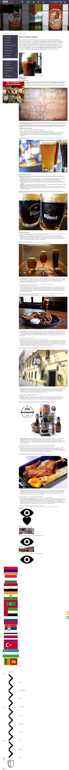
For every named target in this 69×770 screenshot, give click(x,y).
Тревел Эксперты (8, 70)
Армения (20, 574)
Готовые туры (20, 715)
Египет (20, 591)
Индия (20, 599)
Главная (4, 33)
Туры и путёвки (8, 62)
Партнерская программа (22, 690)
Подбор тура (7, 65)
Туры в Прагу (7, 40)
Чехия (8, 33)
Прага (12, 33)
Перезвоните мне (55, 2)
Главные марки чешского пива (23, 78)
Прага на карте (8, 53)
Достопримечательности (10, 45)
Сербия (20, 632)
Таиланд (20, 640)
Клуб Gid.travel (21, 749)
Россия (20, 624)
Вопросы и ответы (9, 50)
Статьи (16, 33)
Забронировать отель (9, 68)
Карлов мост (57, 39)
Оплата (20, 757)
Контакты (20, 698)
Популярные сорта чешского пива (23, 77)
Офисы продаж (8, 75)
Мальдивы (20, 607)
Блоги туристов (8, 47)
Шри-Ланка (20, 665)
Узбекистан (20, 657)
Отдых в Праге (8, 37)
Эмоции (6, 73)
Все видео (20, 525)
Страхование (7, 55)
